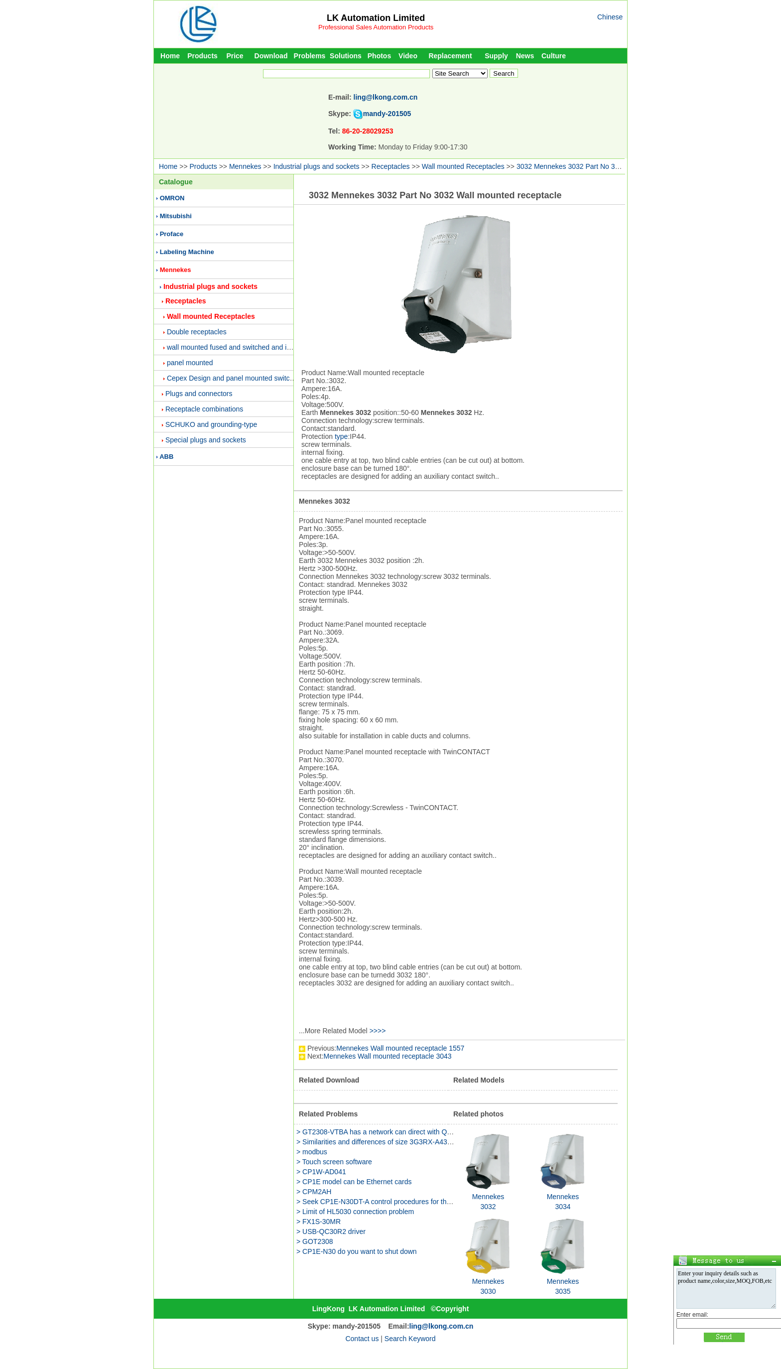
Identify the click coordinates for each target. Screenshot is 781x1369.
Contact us (362, 1339)
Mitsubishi (176, 216)
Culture (553, 56)
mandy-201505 (387, 114)
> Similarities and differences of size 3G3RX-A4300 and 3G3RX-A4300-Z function (422, 1142)
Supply (496, 56)
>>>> (378, 1031)
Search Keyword (410, 1339)
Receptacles (391, 166)
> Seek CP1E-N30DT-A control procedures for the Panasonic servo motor (409, 1202)
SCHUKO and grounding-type (211, 424)
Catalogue (176, 182)
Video (407, 56)
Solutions (346, 56)
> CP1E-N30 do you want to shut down (356, 1251)
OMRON (172, 198)
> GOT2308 (314, 1241)
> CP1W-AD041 (321, 1172)
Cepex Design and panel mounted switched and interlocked (259, 378)
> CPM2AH (313, 1192)
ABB (166, 456)
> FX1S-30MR (318, 1222)
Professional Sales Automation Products (375, 27)
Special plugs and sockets (205, 440)
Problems (310, 56)
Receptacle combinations (204, 409)
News (525, 56)
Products (202, 56)
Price (234, 56)
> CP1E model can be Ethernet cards (354, 1182)
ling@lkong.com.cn (386, 97)
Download (271, 56)
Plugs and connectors (199, 394)
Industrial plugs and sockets (316, 166)
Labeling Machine (187, 252)
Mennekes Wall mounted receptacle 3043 (388, 1056)
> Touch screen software (334, 1162)
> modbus (311, 1152)
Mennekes (245, 166)
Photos (379, 56)
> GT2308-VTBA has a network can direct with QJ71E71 (383, 1132)
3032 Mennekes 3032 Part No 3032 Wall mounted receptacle (611, 166)
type (341, 436)
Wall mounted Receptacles (463, 166)
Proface (172, 234)
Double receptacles (197, 332)
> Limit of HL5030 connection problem (355, 1212)
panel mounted (190, 363)
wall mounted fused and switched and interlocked (243, 347)
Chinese (610, 17)
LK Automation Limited (376, 18)
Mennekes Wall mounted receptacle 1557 (400, 1048)
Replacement (450, 56)
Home (170, 56)
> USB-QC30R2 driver (331, 1231)
